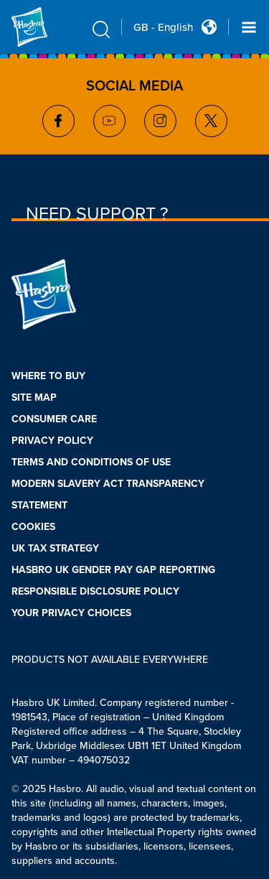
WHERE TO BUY (48, 376)
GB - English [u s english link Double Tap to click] (163, 27)
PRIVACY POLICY (52, 440)
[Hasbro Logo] (45, 27)
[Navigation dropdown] (249, 27)
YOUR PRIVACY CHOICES (71, 613)
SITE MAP (34, 397)
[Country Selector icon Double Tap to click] (209, 26)
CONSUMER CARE (54, 419)
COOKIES (33, 527)
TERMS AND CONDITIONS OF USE (91, 462)
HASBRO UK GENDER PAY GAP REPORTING (113, 570)
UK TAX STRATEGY (55, 548)
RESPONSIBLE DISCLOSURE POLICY (95, 591)
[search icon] (101, 29)
